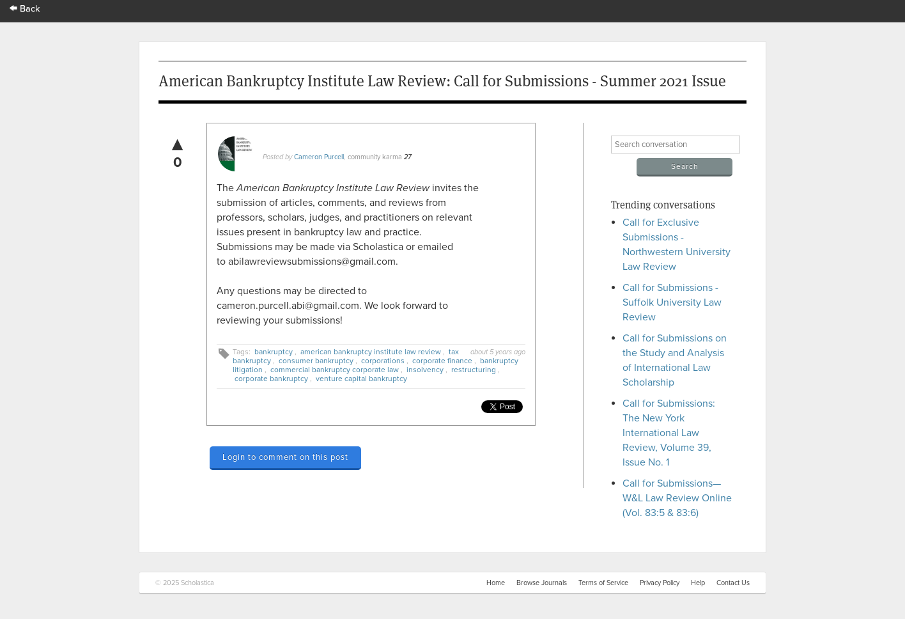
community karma (375, 157)
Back (25, 8)
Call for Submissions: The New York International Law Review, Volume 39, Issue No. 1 (669, 433)
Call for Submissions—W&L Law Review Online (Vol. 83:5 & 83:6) (677, 498)
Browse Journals (541, 583)
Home (495, 583)
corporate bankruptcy (271, 378)
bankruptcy (273, 351)
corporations (383, 360)
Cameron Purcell (319, 157)
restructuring (473, 369)
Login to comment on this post (285, 457)
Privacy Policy (659, 583)
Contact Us (733, 583)
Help (698, 583)
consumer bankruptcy (316, 360)
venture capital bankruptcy (361, 378)
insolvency (425, 369)
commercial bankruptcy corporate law (334, 369)
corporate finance (442, 360)
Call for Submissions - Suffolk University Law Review (672, 302)
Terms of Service (603, 583)
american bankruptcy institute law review (370, 351)
